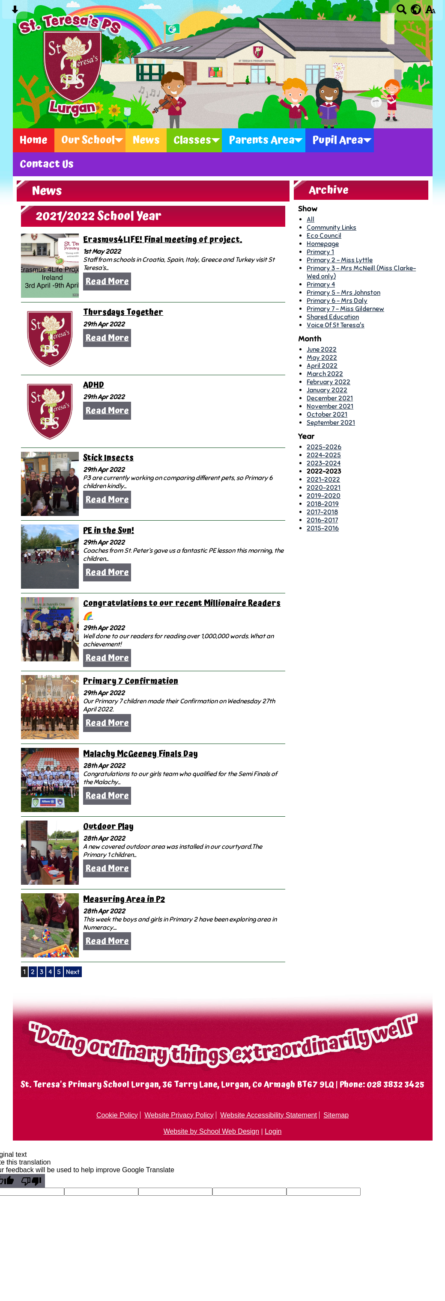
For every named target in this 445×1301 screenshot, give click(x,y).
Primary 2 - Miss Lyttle (340, 260)
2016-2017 (322, 520)
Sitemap (336, 1115)
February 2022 (328, 382)
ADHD (93, 385)
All (310, 219)
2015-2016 (323, 528)
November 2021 (330, 406)
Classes (192, 140)
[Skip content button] (15, 12)
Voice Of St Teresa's (335, 325)
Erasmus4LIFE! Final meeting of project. (162, 240)
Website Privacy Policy (179, 1115)
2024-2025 (324, 455)
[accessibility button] (430, 12)
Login (273, 1131)
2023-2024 (323, 463)
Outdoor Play (108, 827)
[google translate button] (416, 9)
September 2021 (331, 422)
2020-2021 (323, 487)
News (146, 140)
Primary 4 (321, 284)
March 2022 (325, 374)
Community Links (331, 227)
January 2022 (327, 390)
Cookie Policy (117, 1115)
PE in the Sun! (108, 531)
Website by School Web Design (212, 1131)
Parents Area (262, 140)
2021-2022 (323, 479)
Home (34, 140)
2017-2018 (322, 512)
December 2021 (330, 398)
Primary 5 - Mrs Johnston (343, 292)
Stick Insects (108, 458)
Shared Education (333, 317)
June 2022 (322, 349)
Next (73, 972)
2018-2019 (323, 504)
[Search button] (401, 12)
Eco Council (324, 235)
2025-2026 (324, 447)
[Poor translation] (31, 1181)
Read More (107, 281)
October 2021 (327, 414)
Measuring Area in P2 (124, 899)
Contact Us (47, 164)
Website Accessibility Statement (268, 1115)
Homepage (323, 244)
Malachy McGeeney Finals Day (140, 754)
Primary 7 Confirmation (130, 681)
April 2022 (322, 366)
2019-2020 (323, 496)
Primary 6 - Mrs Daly (337, 300)
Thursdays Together (123, 312)
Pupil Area (337, 140)
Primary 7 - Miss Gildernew (345, 309)
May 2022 (322, 357)
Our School (88, 140)
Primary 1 (320, 252)
